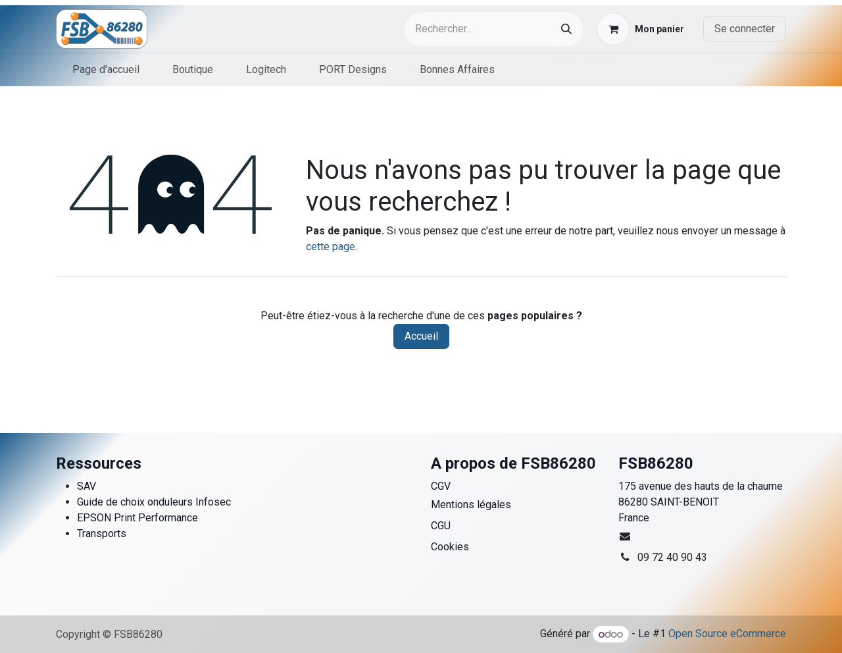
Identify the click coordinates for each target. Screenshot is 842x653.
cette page (330, 246)
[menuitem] (106, 70)
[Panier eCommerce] (640, 29)
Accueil (421, 336)
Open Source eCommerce (727, 634)
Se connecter (744, 28)
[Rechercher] (566, 29)
